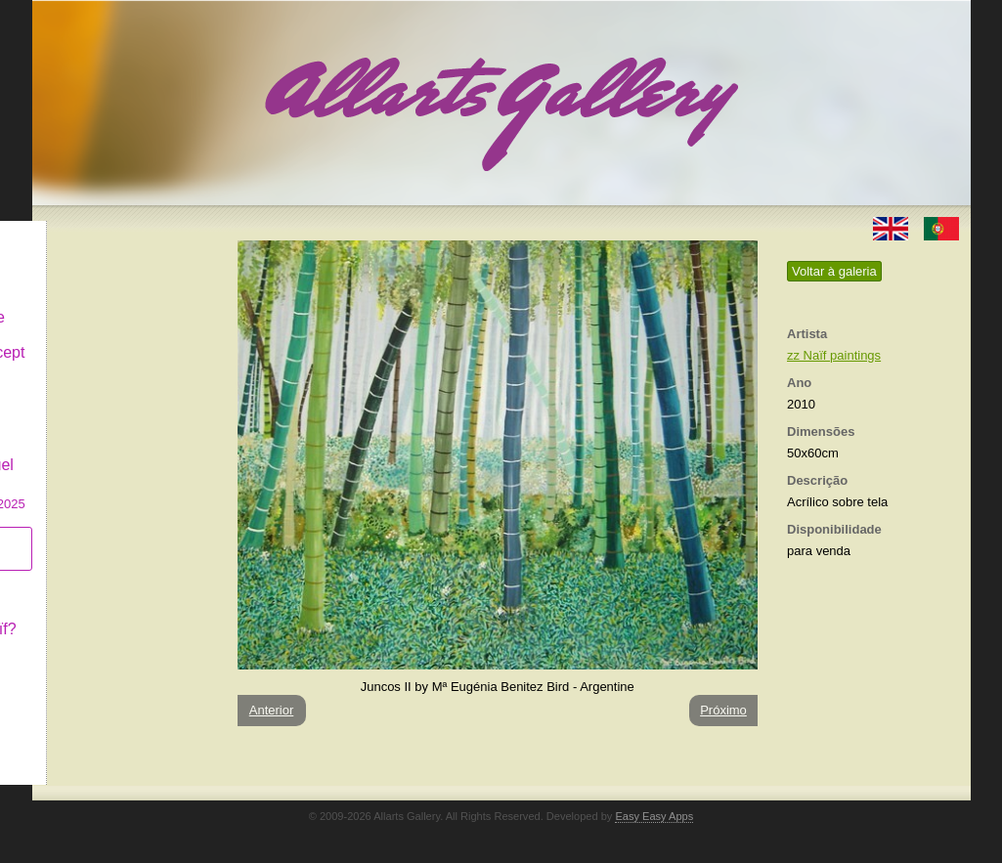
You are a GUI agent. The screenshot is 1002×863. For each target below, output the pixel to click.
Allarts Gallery (103, 232)
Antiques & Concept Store (124, 346)
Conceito (85, 578)
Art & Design (99, 267)
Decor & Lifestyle (114, 301)
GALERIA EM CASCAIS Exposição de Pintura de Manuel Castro (124, 438)
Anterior (271, 710)
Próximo (723, 710)
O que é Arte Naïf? (120, 613)
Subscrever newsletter (95, 533)
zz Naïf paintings (834, 355)
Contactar (88, 647)
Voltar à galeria (834, 271)
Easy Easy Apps (654, 816)
